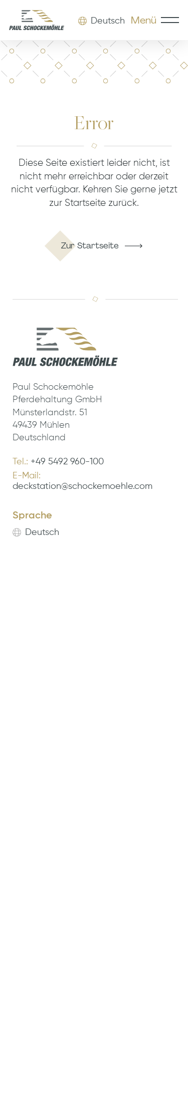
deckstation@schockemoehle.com (82, 486)
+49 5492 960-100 (67, 462)
